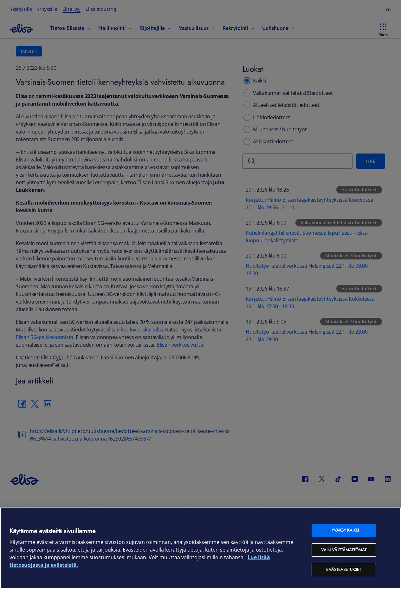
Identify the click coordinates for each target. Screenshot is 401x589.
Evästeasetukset (343, 569)
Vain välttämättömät (343, 550)
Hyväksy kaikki (343, 530)
